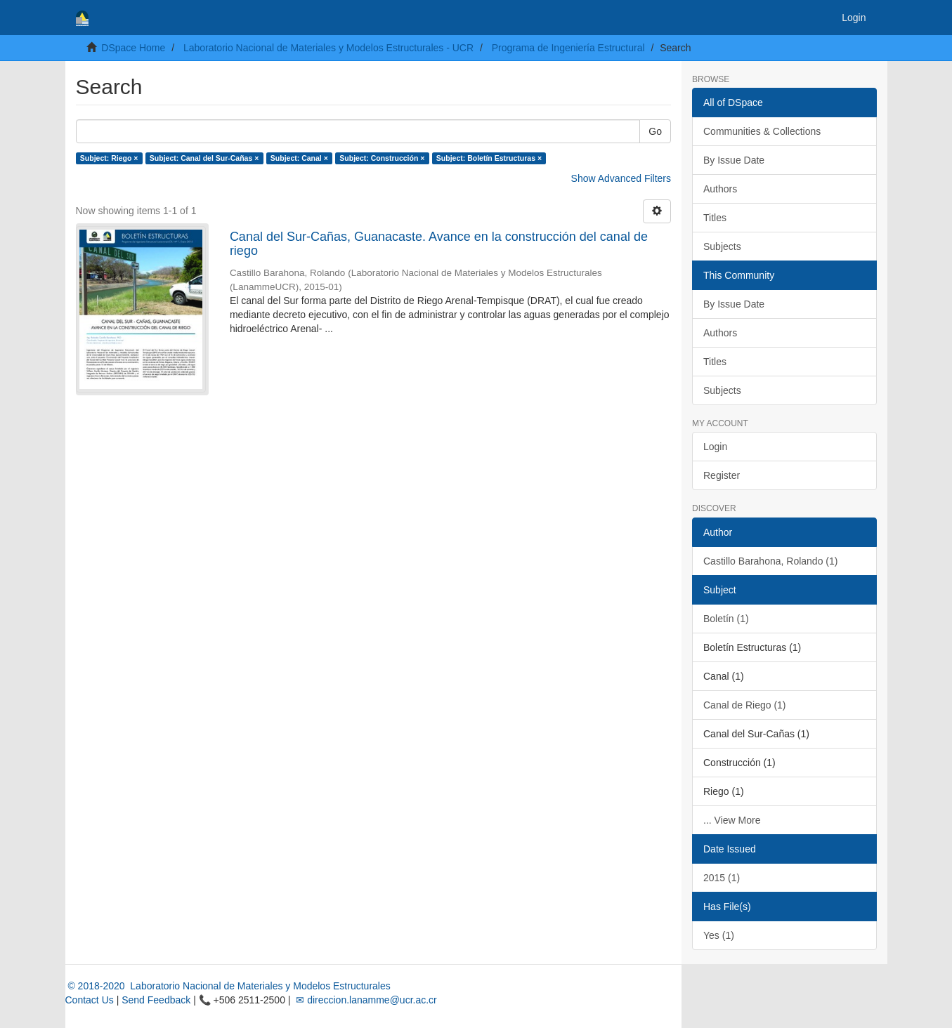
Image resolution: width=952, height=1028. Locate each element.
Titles (714, 217)
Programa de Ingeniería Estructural (568, 47)
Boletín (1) (726, 618)
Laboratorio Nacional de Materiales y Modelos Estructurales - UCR (328, 47)
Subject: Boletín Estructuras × (489, 158)
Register (721, 475)
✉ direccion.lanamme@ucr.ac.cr (364, 1000)
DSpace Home (133, 47)
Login (715, 446)
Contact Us (89, 1000)
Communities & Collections (762, 131)
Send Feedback (156, 1000)
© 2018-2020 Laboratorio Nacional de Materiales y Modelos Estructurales (228, 985)
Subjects (722, 246)
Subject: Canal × (299, 158)
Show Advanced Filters (621, 178)
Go (655, 131)
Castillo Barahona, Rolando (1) (770, 561)
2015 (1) (721, 877)
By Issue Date (733, 160)
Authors (720, 189)
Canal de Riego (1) (744, 705)
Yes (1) (718, 935)
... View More (731, 820)
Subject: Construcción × (381, 158)
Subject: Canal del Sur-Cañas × (204, 158)
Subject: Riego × (109, 158)
